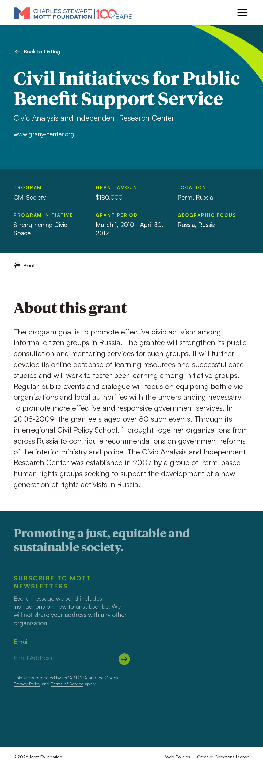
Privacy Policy (27, 684)
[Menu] (242, 12)
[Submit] (124, 659)
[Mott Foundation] (73, 13)
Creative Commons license (223, 757)
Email (21, 641)
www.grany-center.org (44, 134)
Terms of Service (67, 684)
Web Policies (177, 757)
